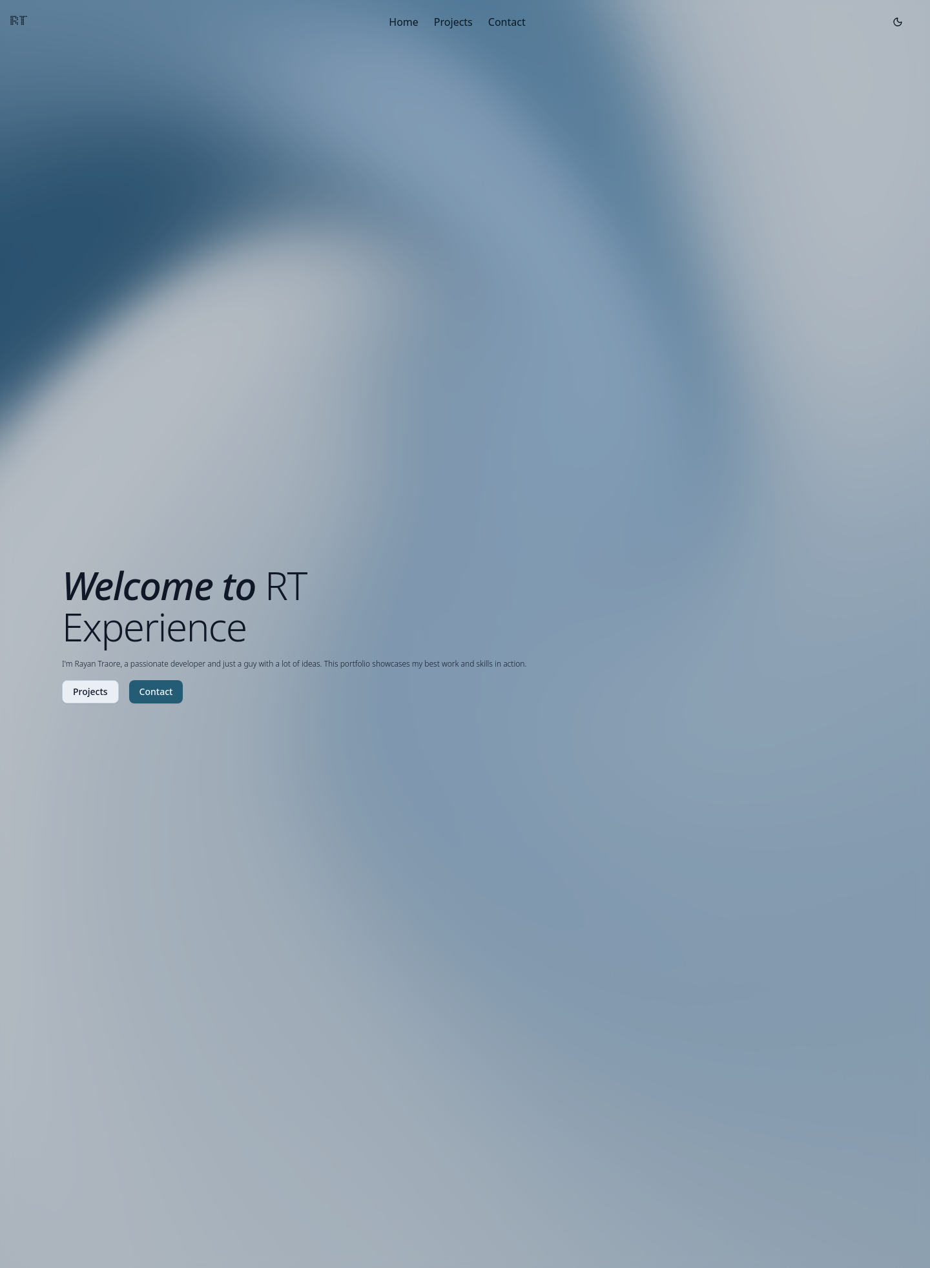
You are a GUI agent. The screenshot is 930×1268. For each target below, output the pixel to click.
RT (19, 21)
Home (403, 22)
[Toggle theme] (897, 22)
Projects (453, 22)
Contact (507, 22)
